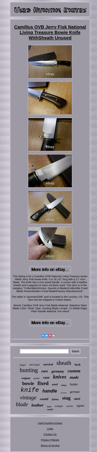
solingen (59, 406)
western (63, 393)
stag (66, 398)
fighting (55, 399)
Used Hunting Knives (50, 423)
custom (74, 371)
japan (80, 405)
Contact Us (50, 434)
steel (77, 399)
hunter (74, 384)
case (46, 377)
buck (78, 364)
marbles (69, 406)
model (50, 409)
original (25, 378)
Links (50, 428)
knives (59, 377)
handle (49, 391)
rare (44, 371)
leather (37, 405)
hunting (29, 370)
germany (57, 371)
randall (44, 399)
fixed (43, 383)
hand (49, 406)
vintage (28, 397)
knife (30, 390)
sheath (64, 363)
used (55, 384)
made (74, 377)
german (75, 392)
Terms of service (49, 445)
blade (22, 404)
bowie (28, 383)
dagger (23, 364)
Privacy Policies (50, 439)
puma (36, 378)
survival (48, 364)
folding (63, 385)
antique (34, 364)
